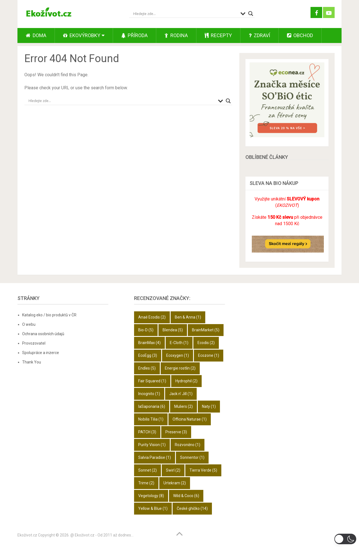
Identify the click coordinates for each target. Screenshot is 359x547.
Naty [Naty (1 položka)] (209, 406)
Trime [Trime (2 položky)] (146, 483)
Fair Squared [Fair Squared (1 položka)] (152, 381)
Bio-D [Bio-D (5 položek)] (145, 330)
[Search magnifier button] (251, 13)
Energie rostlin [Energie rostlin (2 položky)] (180, 368)
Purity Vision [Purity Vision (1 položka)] (152, 444)
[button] (345, 539)
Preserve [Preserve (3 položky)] (176, 432)
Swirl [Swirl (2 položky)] (173, 470)
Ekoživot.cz (27, 535)
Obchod (300, 35)
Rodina (176, 35)
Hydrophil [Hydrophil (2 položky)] (186, 381)
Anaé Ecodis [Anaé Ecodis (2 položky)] (152, 317)
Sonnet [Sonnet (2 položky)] (147, 470)
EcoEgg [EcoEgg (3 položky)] (147, 355)
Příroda (134, 35)
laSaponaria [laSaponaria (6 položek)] (151, 406)
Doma (36, 35)
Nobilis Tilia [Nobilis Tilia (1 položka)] (150, 419)
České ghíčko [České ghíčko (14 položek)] (192, 508)
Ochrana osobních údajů (43, 334)
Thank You (31, 362)
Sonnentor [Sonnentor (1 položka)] (192, 457)
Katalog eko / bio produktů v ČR (49, 315)
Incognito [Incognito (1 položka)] (149, 393)
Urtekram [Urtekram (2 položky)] (174, 483)
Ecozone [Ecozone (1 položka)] (208, 355)
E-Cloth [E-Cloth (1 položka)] (179, 342)
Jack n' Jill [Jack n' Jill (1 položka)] (181, 393)
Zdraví (259, 35)
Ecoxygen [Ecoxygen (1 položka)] (177, 355)
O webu (28, 324)
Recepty (218, 35)
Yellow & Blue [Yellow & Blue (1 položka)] (153, 508)
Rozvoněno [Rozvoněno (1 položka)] (187, 444)
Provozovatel (33, 343)
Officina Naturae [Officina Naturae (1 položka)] (190, 419)
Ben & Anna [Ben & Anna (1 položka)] (188, 317)
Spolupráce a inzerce (40, 352)
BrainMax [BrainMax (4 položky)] (149, 342)
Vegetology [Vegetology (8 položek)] (151, 495)
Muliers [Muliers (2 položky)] (183, 406)
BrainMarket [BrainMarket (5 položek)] (205, 330)
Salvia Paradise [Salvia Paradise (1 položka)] (154, 457)
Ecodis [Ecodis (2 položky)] (206, 342)
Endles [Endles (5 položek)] (147, 368)
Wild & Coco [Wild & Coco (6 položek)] (186, 495)
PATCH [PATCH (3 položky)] (147, 432)
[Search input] (185, 13)
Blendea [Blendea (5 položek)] (173, 330)
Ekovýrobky (81, 35)
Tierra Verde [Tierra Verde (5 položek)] (203, 470)
